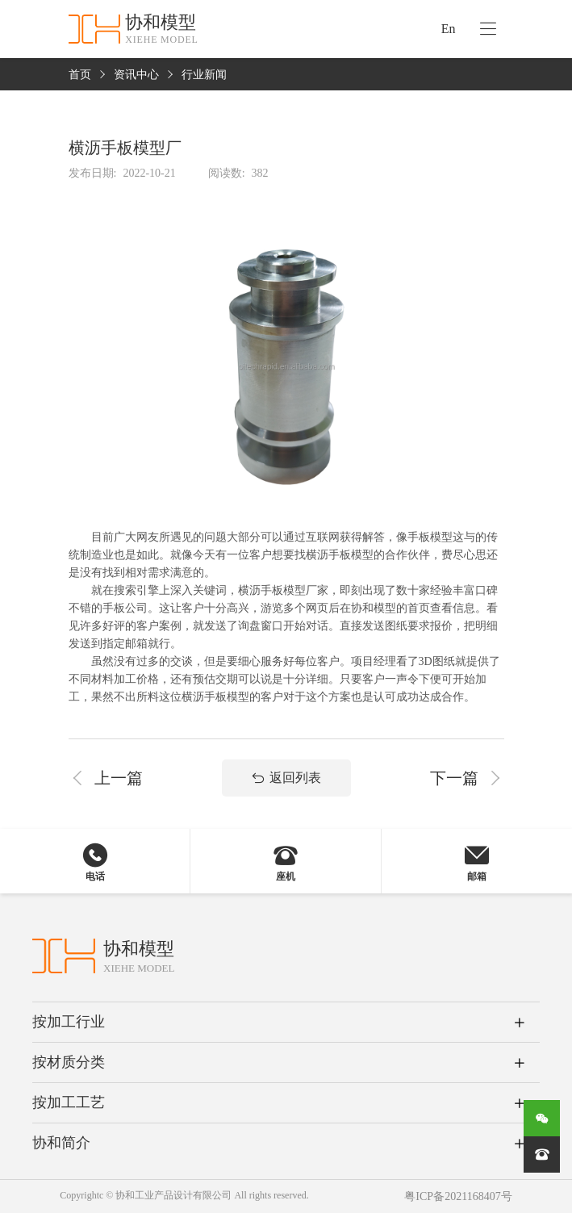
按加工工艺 (68, 1102)
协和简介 (61, 1143)
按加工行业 (68, 1022)
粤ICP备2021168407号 (457, 1196)
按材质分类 (68, 1062)
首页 (80, 75)
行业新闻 (204, 75)
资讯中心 (136, 75)
